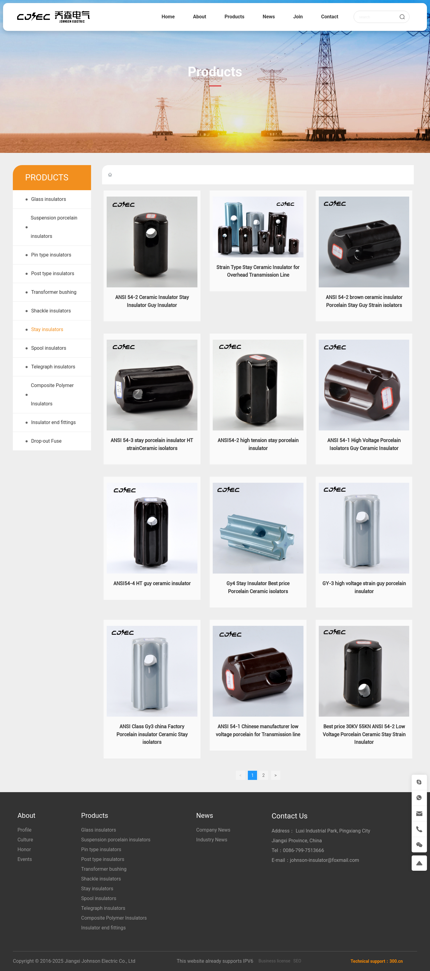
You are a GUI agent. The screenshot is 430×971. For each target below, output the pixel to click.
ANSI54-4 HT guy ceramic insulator (152, 583)
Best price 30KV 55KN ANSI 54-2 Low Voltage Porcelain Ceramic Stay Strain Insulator (364, 734)
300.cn (395, 961)
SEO (297, 960)
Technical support (368, 961)
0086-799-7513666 (303, 850)
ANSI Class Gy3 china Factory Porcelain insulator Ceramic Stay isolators (152, 734)
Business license (274, 960)
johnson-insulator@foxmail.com (324, 860)
